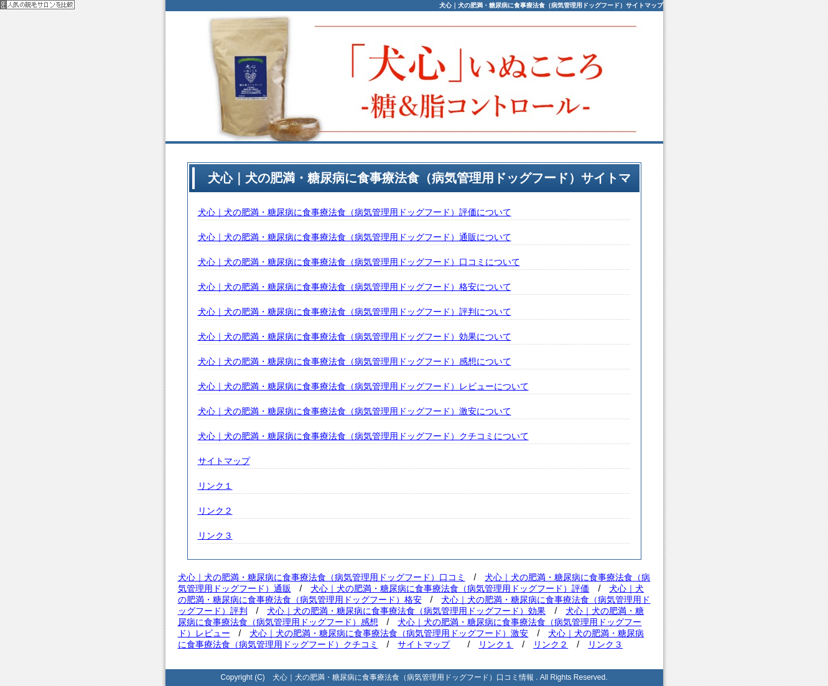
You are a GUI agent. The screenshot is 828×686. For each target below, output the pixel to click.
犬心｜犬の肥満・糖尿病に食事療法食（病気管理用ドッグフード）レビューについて (363, 386)
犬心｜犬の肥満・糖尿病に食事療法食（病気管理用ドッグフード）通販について (354, 237)
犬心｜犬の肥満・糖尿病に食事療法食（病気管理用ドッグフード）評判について (354, 312)
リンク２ (215, 511)
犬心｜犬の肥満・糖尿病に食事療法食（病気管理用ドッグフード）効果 (406, 611)
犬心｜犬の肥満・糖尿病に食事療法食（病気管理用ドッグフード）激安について (354, 411)
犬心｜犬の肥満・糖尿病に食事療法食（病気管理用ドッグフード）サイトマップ (551, 5)
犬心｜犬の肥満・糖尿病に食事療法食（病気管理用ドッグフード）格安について (354, 287)
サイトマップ (224, 461)
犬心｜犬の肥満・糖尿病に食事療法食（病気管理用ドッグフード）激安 (388, 633)
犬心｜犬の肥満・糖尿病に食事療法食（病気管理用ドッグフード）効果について (354, 336)
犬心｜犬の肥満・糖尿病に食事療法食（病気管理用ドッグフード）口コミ (321, 577)
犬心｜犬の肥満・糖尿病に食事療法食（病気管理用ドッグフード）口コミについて (359, 262)
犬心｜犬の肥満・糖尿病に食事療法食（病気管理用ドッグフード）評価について (354, 212)
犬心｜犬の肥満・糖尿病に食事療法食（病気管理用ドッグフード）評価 (449, 588)
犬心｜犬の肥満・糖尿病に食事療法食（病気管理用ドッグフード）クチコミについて (363, 436)
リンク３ (215, 535)
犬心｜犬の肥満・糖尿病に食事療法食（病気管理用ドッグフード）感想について (354, 361)
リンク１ (215, 486)
